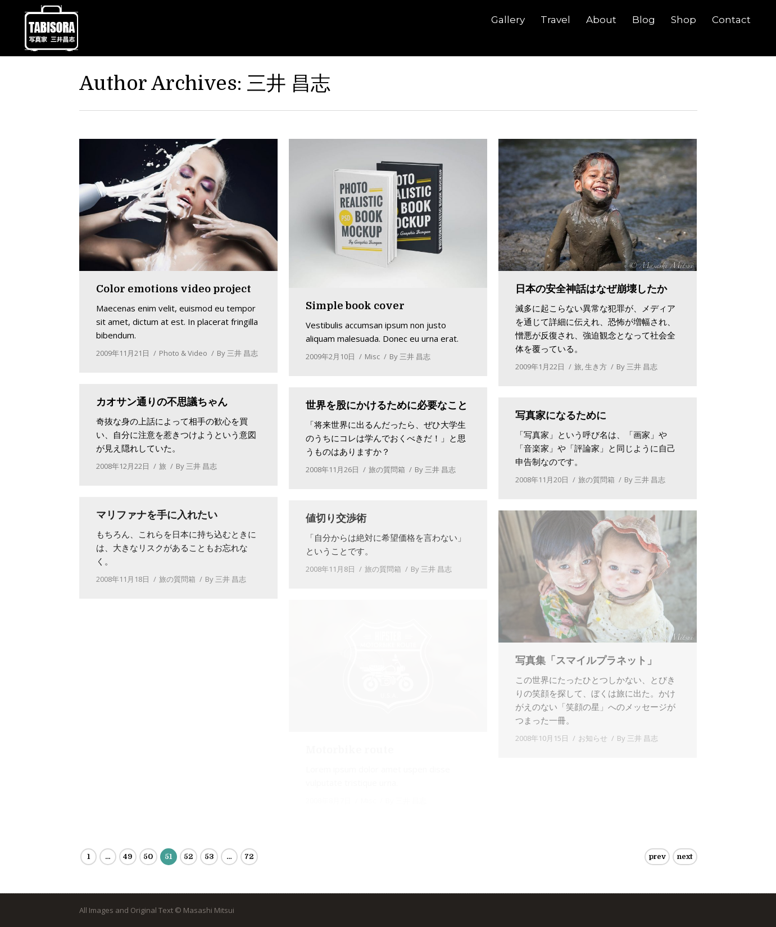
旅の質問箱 (387, 469)
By (237, 353)
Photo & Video (183, 353)
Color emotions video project (173, 289)
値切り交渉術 (336, 518)
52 (188, 856)
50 (148, 856)
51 (168, 856)
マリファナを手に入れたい (156, 515)
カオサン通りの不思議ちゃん (162, 402)
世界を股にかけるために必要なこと (387, 405)
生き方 (596, 366)
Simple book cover (355, 305)
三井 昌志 (288, 83)
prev (657, 856)
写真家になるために (560, 415)
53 (209, 856)
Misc (372, 356)
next (685, 856)
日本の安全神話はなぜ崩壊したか (591, 289)
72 (248, 856)
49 (127, 856)
